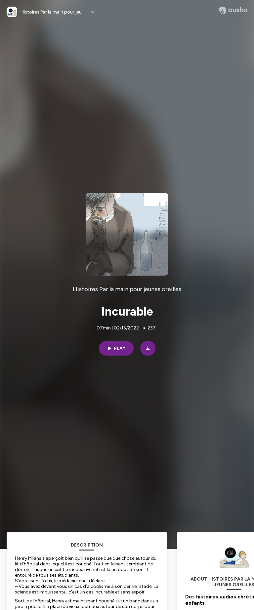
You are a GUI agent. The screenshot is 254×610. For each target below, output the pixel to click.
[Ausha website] (233, 11)
